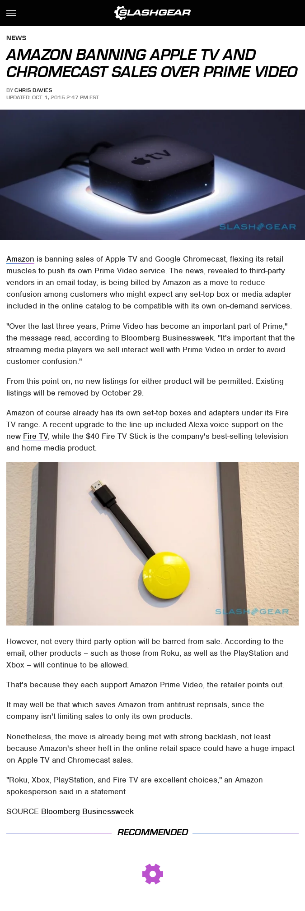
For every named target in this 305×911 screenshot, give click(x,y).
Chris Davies (33, 90)
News (16, 38)
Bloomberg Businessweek (87, 811)
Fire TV (35, 436)
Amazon (20, 259)
